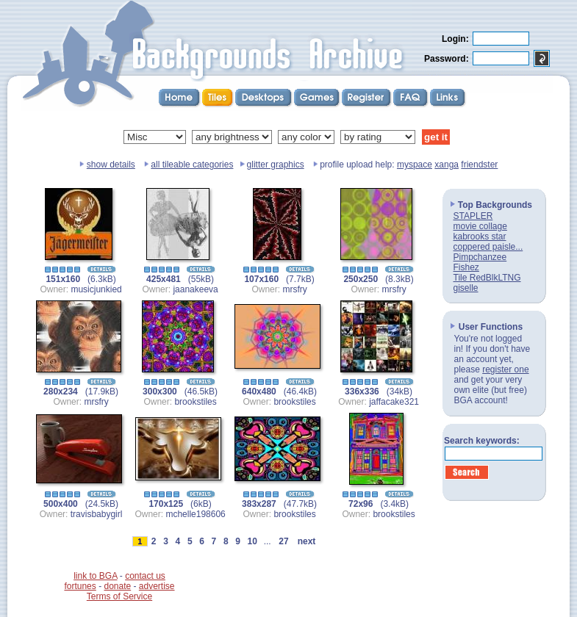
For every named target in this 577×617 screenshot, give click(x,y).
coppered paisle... (488, 247)
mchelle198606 (195, 514)
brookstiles (195, 402)
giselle (466, 288)
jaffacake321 (394, 402)
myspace (414, 164)
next (306, 541)
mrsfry (294, 289)
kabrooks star (480, 236)
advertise (157, 586)
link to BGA (95, 576)
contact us (145, 576)
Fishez (466, 267)
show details (111, 164)
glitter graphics (275, 164)
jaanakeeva (195, 289)
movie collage (480, 226)
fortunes (80, 586)
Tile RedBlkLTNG (487, 278)
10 (252, 541)
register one (505, 369)
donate (117, 586)
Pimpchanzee (480, 257)
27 (283, 541)
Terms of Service (119, 596)
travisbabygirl (97, 514)
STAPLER (473, 216)
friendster (479, 164)
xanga (446, 164)
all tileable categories (192, 164)
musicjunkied (96, 289)
